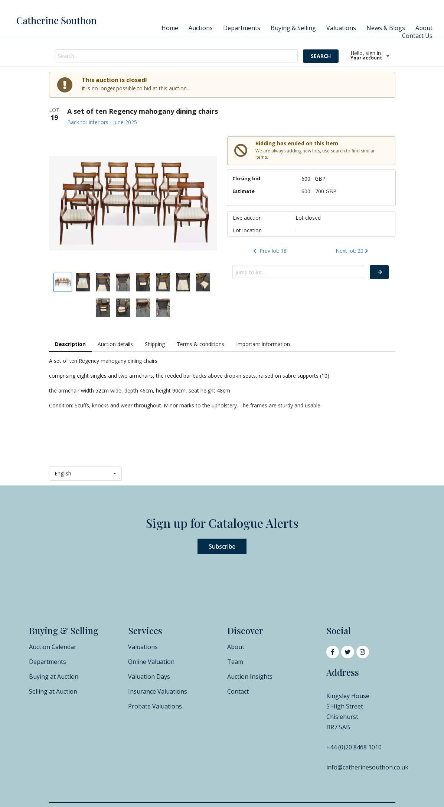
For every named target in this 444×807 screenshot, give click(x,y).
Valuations (341, 28)
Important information (263, 344)
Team (235, 662)
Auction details (115, 344)
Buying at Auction (53, 676)
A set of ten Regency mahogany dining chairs (142, 111)
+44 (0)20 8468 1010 (354, 747)
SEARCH (321, 55)
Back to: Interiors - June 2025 (102, 122)
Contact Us (417, 36)
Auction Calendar (52, 647)
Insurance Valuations (157, 691)
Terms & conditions (200, 344)
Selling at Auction (53, 691)
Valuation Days (149, 676)
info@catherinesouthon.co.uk (367, 767)
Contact (238, 691)
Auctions (201, 28)
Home (169, 28)
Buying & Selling (293, 28)
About (423, 28)
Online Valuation (151, 662)
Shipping (155, 344)
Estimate (243, 191)
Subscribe (222, 546)
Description (70, 344)
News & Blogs (385, 28)
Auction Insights (249, 676)
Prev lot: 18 (269, 250)
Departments (241, 28)
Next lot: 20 (353, 250)
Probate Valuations (155, 706)
